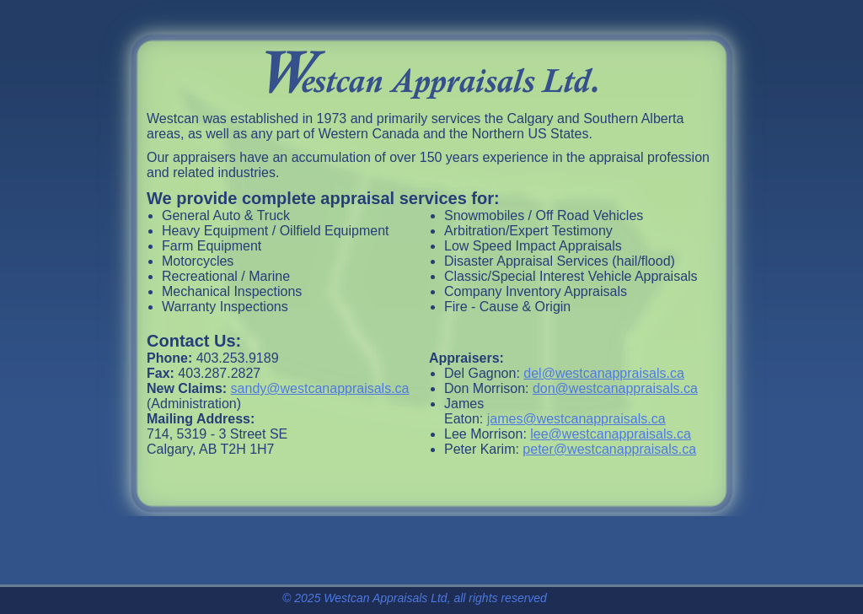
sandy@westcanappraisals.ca (320, 388)
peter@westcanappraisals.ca (609, 449)
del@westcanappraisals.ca (603, 373)
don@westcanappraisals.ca (615, 388)
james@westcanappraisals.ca (576, 419)
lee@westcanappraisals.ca (610, 434)
